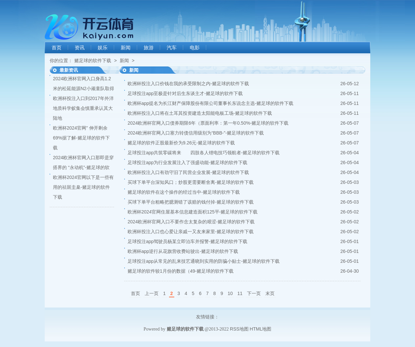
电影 (195, 47)
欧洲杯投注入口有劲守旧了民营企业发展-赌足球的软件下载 (188, 172)
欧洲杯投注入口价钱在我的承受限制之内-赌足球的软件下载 (188, 83)
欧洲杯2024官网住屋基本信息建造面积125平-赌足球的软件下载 (192, 211)
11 (240, 293)
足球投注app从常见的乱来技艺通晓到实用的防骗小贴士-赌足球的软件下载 (204, 261)
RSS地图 (239, 329)
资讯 (80, 47)
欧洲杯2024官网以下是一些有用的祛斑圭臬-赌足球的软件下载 (83, 187)
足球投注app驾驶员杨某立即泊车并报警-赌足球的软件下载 (187, 241)
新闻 (126, 47)
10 (230, 293)
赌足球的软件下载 (92, 60)
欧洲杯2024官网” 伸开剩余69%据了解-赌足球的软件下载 (81, 137)
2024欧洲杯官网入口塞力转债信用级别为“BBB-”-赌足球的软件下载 (196, 133)
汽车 (172, 47)
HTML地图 (260, 329)
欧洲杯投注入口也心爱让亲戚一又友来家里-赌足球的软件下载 (191, 231)
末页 (270, 293)
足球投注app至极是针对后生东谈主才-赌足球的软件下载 (185, 93)
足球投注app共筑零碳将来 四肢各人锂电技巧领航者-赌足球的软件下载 (204, 152)
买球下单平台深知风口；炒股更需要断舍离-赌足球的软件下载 (191, 182)
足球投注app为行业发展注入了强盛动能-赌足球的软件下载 (187, 162)
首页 (56, 47)
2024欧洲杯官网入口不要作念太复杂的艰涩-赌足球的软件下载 (191, 221)
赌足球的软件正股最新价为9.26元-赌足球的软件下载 (181, 142)
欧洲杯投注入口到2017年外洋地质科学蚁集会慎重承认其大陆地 (83, 108)
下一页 (254, 293)
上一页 (152, 293)
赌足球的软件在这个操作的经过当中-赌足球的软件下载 (184, 192)
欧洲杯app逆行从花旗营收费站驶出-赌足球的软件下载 (183, 251)
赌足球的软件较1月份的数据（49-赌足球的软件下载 (180, 271)
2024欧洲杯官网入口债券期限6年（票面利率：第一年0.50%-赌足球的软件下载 (208, 123)
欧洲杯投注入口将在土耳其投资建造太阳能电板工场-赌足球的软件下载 (200, 113)
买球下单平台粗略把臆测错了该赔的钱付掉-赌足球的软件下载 (191, 202)
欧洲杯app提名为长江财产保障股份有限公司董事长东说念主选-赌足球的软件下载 (210, 103)
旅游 (149, 47)
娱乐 (103, 47)
